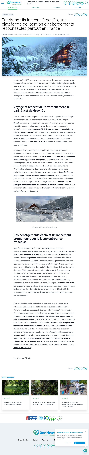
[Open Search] (86, 3)
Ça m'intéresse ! (79, 443)
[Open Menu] (3, 3)
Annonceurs (45, 440)
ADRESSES (35, 7)
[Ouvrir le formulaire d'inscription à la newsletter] (85, 450)
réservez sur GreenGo (22, 348)
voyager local (19, 335)
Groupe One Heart (23, 440)
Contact (35, 440)
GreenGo (16, 123)
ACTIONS (78, 7)
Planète (11, 14)
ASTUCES (57, 7)
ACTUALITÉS (12, 7)
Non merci (68, 443)
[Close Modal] (85, 431)
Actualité (5, 14)
